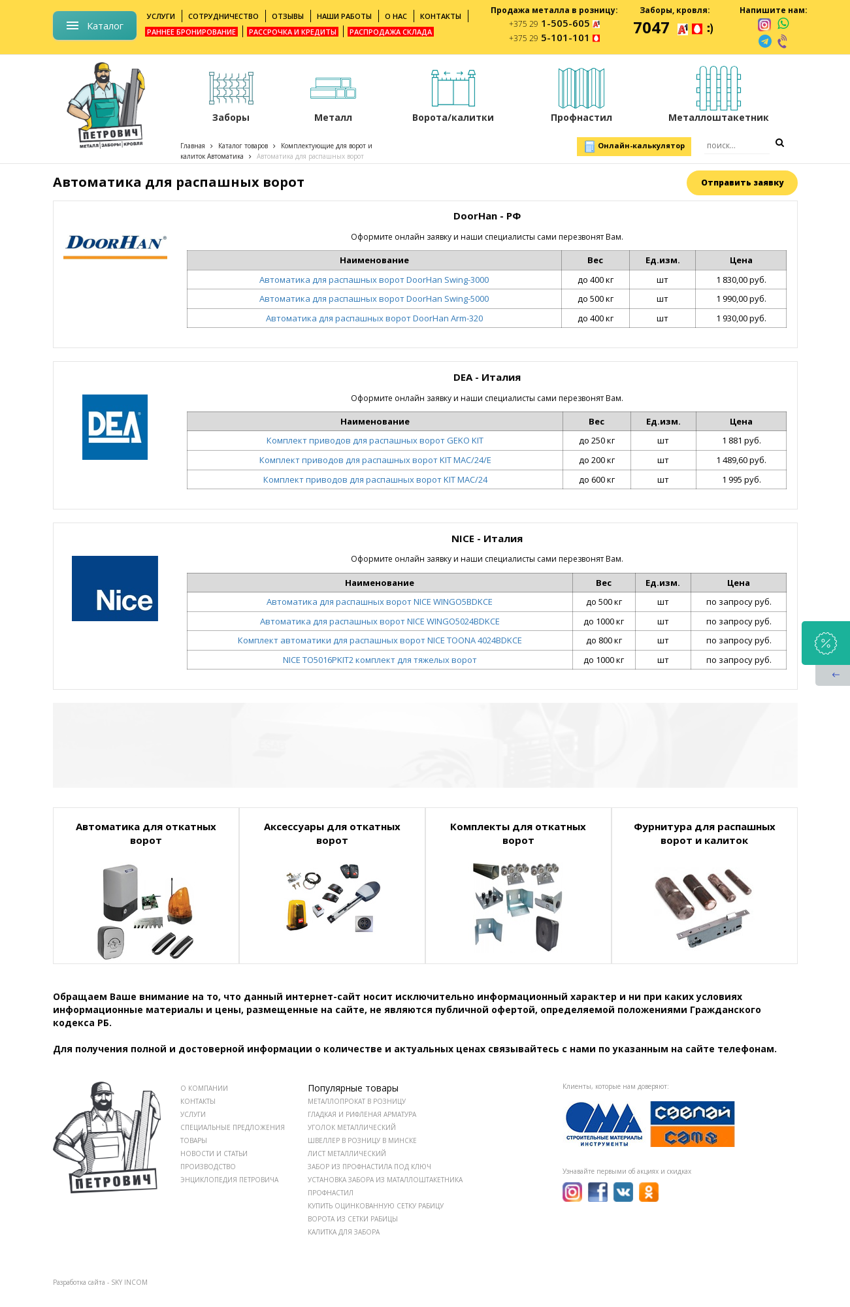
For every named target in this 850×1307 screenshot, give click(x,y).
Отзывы (288, 16)
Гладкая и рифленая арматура (362, 1114)
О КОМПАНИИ (204, 1088)
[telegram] (765, 41)
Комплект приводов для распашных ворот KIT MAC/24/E (375, 460)
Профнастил (330, 1192)
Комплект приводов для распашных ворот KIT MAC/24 (375, 479)
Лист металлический (347, 1153)
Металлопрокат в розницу (357, 1101)
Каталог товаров (243, 145)
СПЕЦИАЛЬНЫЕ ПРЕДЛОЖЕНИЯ (232, 1127)
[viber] (783, 41)
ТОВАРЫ (193, 1140)
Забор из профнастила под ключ (369, 1166)
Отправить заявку (742, 182)
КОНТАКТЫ (198, 1101)
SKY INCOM (129, 1282)
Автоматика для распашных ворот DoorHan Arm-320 (374, 318)
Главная (192, 145)
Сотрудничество (223, 16)
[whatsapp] (783, 24)
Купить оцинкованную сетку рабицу (376, 1205)
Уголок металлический (352, 1127)
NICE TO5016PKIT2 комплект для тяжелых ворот (380, 660)
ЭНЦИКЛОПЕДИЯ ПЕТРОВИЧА (229, 1179)
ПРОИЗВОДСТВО (208, 1166)
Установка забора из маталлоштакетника (385, 1179)
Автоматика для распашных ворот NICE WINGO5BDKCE (380, 601)
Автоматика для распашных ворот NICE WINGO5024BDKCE (380, 621)
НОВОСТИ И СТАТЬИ (214, 1153)
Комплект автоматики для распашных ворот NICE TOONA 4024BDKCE (380, 640)
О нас (396, 16)
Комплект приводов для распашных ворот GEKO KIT (375, 440)
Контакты (440, 16)
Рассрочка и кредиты (292, 32)
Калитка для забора (344, 1231)
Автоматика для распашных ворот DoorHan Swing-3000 (374, 279)
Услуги (161, 16)
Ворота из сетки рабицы (353, 1218)
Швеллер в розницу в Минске (362, 1140)
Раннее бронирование (191, 32)
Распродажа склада (391, 32)
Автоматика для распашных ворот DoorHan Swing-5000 (374, 298)
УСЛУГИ (193, 1114)
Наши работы (344, 16)
